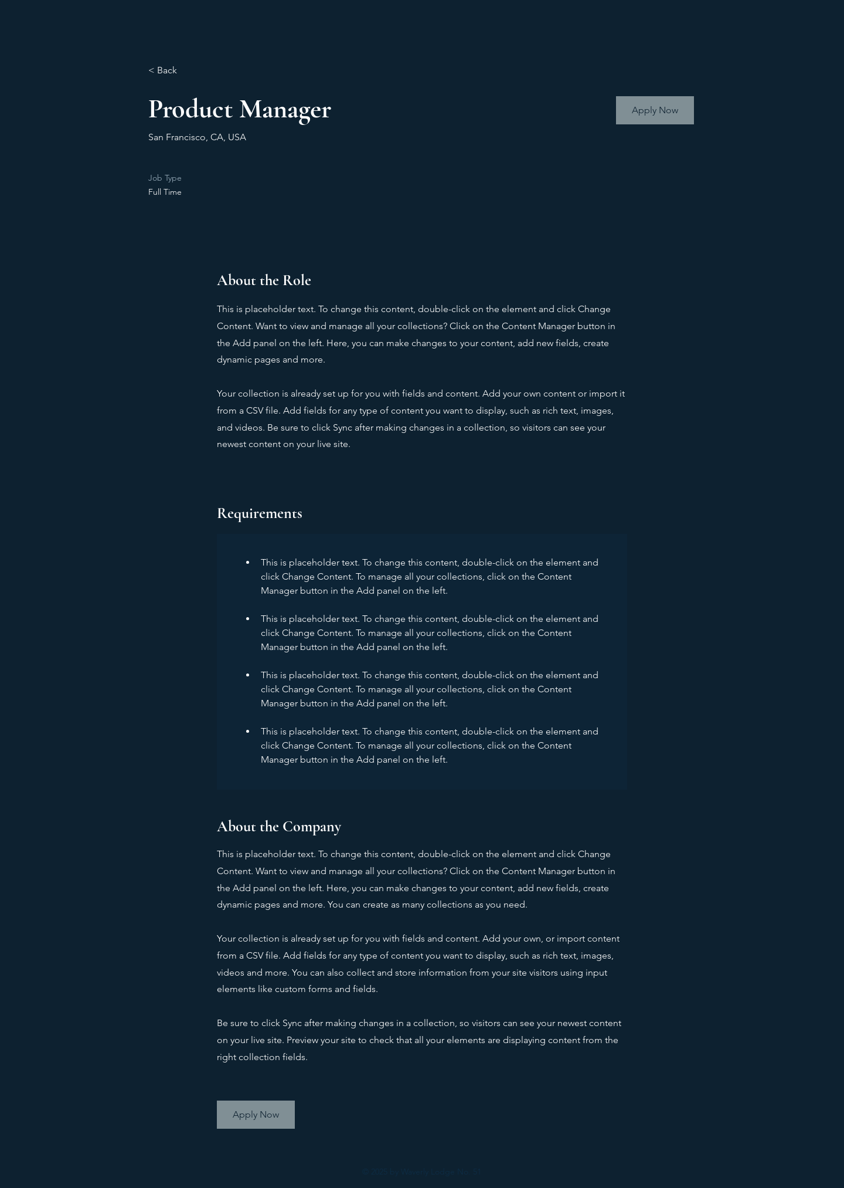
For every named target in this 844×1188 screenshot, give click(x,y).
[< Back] (190, 71)
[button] (655, 110)
